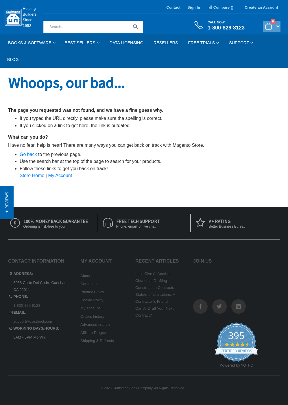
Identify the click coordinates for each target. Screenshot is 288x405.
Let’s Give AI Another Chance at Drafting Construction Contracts (154, 281)
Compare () (220, 7)
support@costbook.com (33, 321)
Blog (13, 59)
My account (90, 308)
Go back (28, 154)
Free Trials (201, 42)
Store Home (32, 175)
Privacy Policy (92, 292)
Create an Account (261, 7)
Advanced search (95, 324)
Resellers (166, 42)
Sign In (193, 7)
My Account (60, 175)
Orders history (92, 316)
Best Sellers (80, 42)
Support (239, 42)
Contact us (89, 284)
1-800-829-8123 (26, 305)
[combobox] (93, 27)
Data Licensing (126, 42)
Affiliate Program (94, 332)
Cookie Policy (92, 300)
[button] (7, 202)
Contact (173, 7)
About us (87, 276)
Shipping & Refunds (97, 341)
